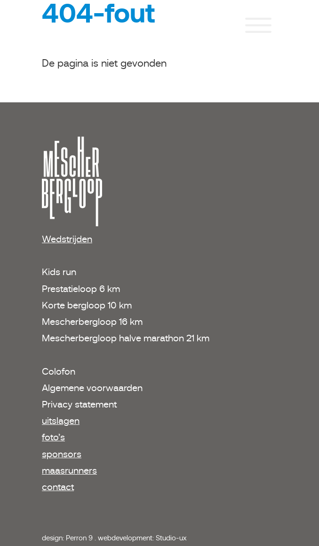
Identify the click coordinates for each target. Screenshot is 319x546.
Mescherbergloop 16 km (92, 321)
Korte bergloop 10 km (87, 305)
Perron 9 (80, 538)
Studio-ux (171, 538)
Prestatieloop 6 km (81, 289)
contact (58, 487)
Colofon (58, 371)
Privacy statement (79, 404)
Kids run (60, 272)
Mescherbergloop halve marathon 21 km (125, 338)
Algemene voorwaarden (92, 388)
